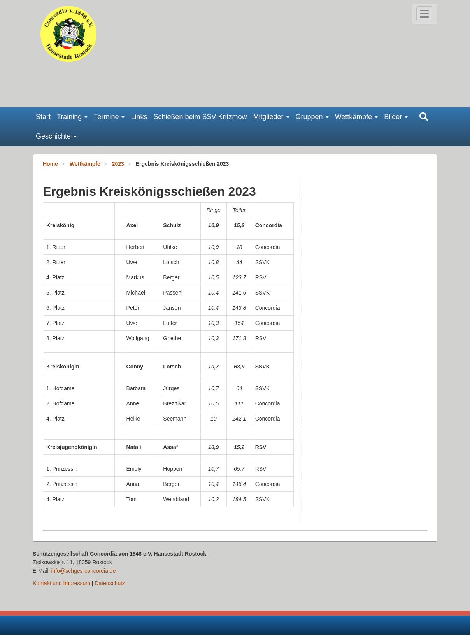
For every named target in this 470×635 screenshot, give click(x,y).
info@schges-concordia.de (83, 571)
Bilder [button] (396, 117)
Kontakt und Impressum (61, 583)
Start (43, 117)
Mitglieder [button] (271, 117)
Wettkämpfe (85, 164)
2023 (118, 164)
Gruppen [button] (312, 117)
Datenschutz (110, 583)
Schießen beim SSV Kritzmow (200, 117)
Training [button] (72, 117)
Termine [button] (109, 117)
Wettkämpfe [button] (356, 117)
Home (50, 164)
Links (139, 117)
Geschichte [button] (56, 136)
